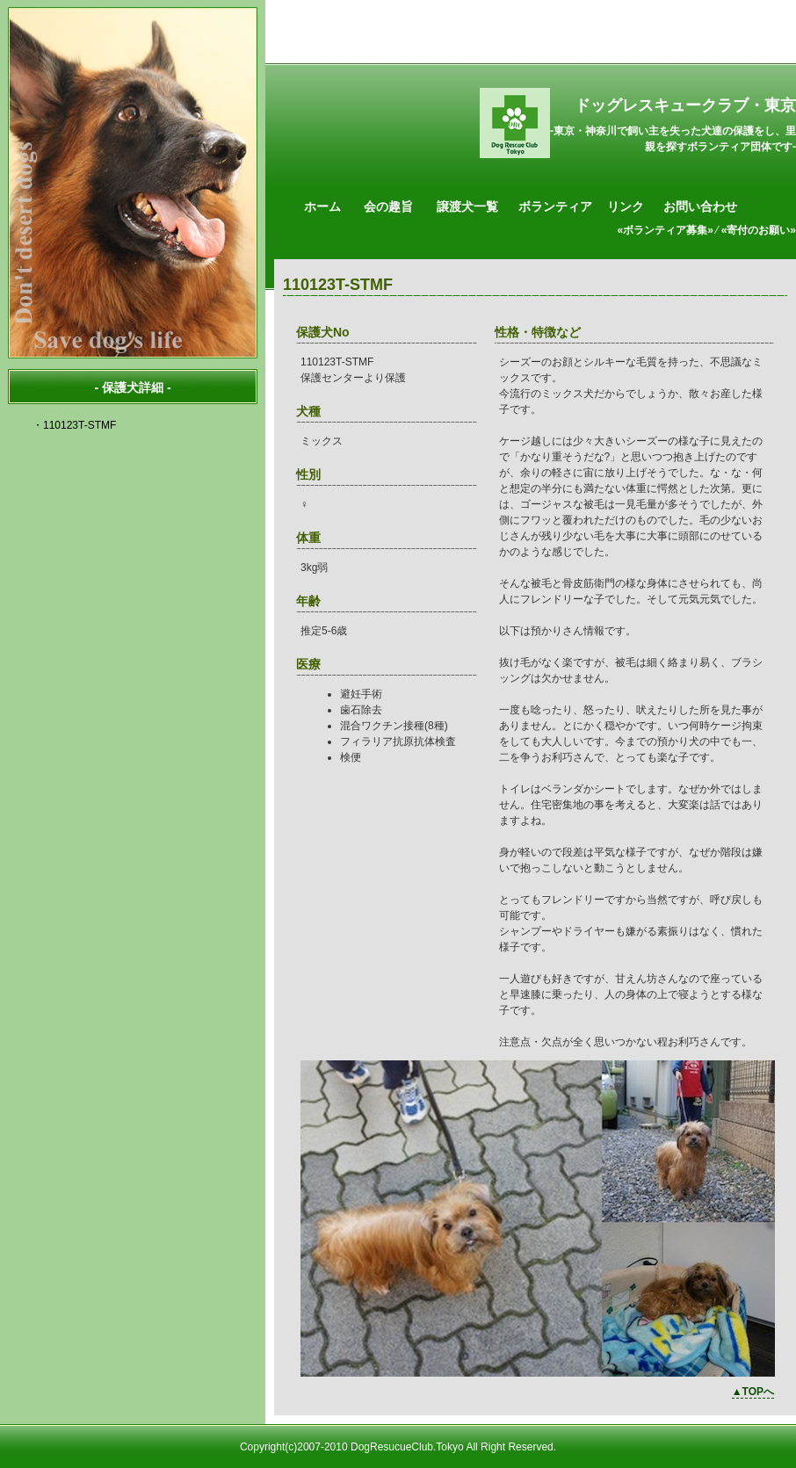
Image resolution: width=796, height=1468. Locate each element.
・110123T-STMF (74, 425)
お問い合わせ (700, 206)
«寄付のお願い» (758, 230)
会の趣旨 (388, 206)
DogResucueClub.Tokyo (407, 1447)
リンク (625, 206)
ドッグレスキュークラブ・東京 (685, 105)
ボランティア (555, 206)
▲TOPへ (753, 1391)
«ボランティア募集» (665, 230)
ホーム (322, 206)
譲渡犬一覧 (467, 206)
